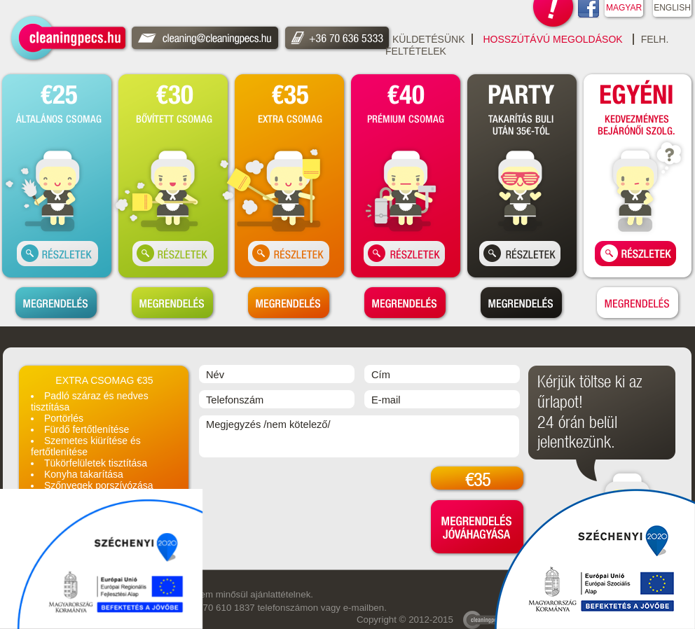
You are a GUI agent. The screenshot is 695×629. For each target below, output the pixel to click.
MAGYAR (624, 8)
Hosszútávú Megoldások (552, 39)
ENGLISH (672, 8)
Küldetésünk (428, 39)
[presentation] (305, 491)
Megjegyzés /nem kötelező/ (359, 436)
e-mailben (364, 607)
